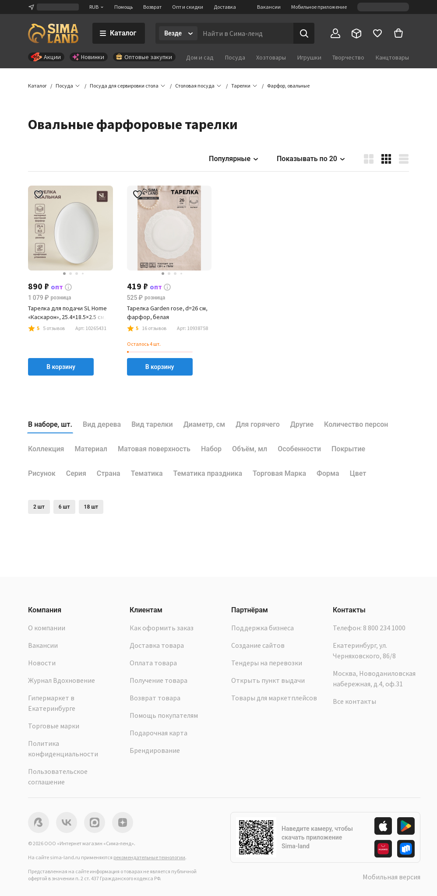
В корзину (60, 366)
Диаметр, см (204, 424)
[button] (288, 85)
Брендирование (155, 750)
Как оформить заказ (162, 627)
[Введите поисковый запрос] (245, 33)
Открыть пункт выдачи (268, 680)
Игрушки (309, 57)
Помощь (123, 7)
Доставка (225, 7)
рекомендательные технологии (149, 857)
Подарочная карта (158, 732)
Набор (211, 449)
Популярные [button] (234, 159)
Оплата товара (153, 662)
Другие (302, 424)
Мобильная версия (391, 876)
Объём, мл (249, 449)
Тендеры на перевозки (266, 662)
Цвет (358, 473)
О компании (46, 627)
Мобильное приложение (319, 7)
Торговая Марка (279, 473)
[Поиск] (303, 33)
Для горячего (258, 424)
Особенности (299, 449)
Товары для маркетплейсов (274, 697)
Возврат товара (155, 697)
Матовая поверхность (154, 449)
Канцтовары (392, 57)
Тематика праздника (207, 473)
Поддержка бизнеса (262, 627)
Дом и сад (200, 57)
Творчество (348, 57)
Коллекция (46, 449)
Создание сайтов (258, 645)
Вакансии (269, 7)
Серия (76, 473)
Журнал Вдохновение (61, 680)
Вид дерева (102, 424)
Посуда (235, 57)
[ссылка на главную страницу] (53, 33)
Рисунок (42, 473)
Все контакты (354, 701)
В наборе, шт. (50, 424)
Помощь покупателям (164, 715)
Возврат (152, 7)
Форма (328, 473)
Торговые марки (53, 725)
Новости (42, 662)
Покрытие (348, 449)
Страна (108, 473)
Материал (91, 449)
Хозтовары (271, 57)
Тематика (147, 473)
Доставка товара (157, 645)
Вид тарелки (152, 424)
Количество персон (356, 424)
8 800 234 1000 (384, 627)
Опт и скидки (187, 7)
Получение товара (158, 680)
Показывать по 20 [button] (311, 159)
